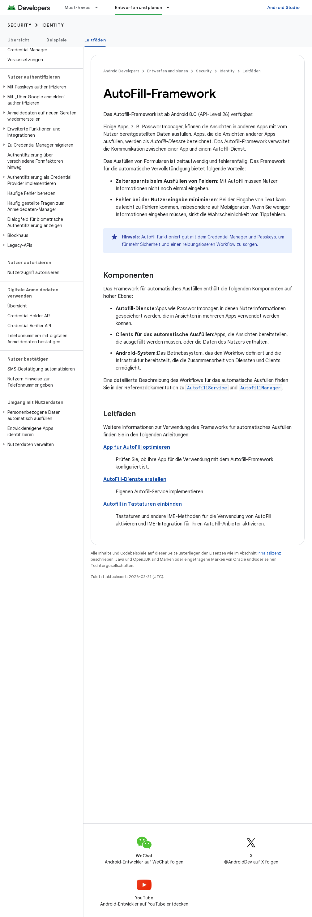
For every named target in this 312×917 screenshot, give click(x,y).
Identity (52, 25)
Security (19, 25)
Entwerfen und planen (167, 71)
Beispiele (56, 40)
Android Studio (283, 7)
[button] (40, 87)
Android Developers (121, 71)
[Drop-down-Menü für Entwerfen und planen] (170, 7)
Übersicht (18, 40)
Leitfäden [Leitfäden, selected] (95, 40)
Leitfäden (252, 71)
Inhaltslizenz (269, 553)
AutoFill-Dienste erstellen (134, 479)
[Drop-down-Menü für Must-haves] (99, 7)
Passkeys (267, 237)
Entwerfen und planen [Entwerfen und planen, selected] (138, 7)
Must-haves (78, 7)
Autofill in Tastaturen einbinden (142, 504)
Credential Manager (227, 237)
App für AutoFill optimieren (136, 447)
